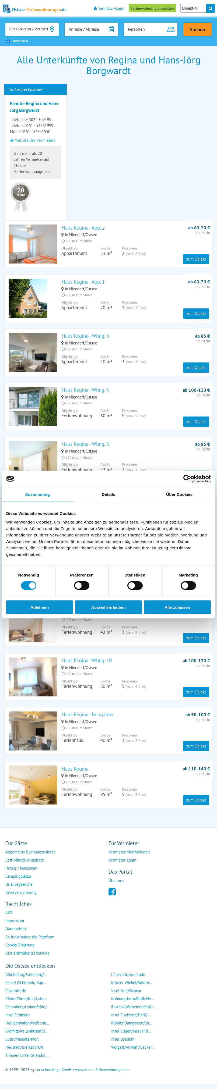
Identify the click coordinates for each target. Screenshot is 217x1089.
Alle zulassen (177, 607)
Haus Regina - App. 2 (83, 228)
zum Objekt (196, 259)
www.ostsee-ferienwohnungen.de (102, 1075)
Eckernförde (15, 996)
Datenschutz (16, 934)
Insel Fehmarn (17, 1020)
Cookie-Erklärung (19, 950)
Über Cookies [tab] (179, 494)
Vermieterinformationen (129, 857)
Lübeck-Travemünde (128, 980)
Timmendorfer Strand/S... (26, 1060)
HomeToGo (20, 41)
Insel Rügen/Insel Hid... (131, 1036)
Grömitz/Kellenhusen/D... (26, 1036)
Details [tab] (108, 494)
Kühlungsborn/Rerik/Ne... (132, 1004)
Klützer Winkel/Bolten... (131, 988)
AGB (9, 918)
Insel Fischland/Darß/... (130, 1020)
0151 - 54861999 (38, 125)
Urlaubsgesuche (19, 889)
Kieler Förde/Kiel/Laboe (26, 1004)
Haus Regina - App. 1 (83, 282)
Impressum (14, 926)
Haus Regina (75, 773)
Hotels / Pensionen (21, 873)
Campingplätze (18, 881)
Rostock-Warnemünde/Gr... (133, 1012)
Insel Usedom (122, 1044)
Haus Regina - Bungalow (87, 719)
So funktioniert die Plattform (29, 942)
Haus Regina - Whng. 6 (85, 446)
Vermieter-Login (109, 8)
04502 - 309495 (37, 119)
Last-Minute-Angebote (24, 865)
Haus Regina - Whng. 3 (85, 337)
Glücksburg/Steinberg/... (26, 980)
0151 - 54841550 (36, 131)
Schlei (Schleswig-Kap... (25, 988)
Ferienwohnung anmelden (152, 8)
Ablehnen (39, 607)
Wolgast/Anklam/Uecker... (133, 1052)
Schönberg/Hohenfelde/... (27, 1012)
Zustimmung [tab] (37, 494)
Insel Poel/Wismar (126, 996)
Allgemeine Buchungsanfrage (30, 857)
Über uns (116, 885)
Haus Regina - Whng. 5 (85, 391)
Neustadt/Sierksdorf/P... (25, 1052)
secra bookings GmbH (53, 1075)
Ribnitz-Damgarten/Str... (131, 1028)
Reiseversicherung (21, 897)
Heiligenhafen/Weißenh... (27, 1028)
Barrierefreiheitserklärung (27, 958)
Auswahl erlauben (108, 607)
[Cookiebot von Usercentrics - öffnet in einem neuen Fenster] (187, 479)
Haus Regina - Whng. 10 (87, 664)
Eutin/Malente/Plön (21, 1044)
